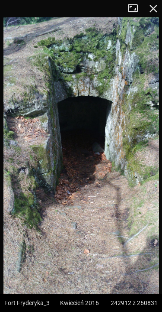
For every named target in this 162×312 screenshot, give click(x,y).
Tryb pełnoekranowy (136, 8)
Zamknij (153, 8)
